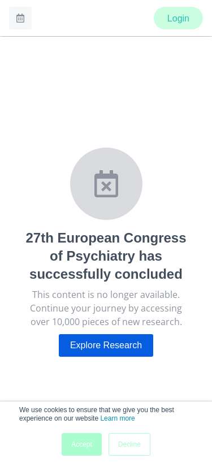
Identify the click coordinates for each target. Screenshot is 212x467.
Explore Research (106, 345)
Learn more (117, 418)
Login (178, 18)
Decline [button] (129, 444)
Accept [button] (81, 444)
